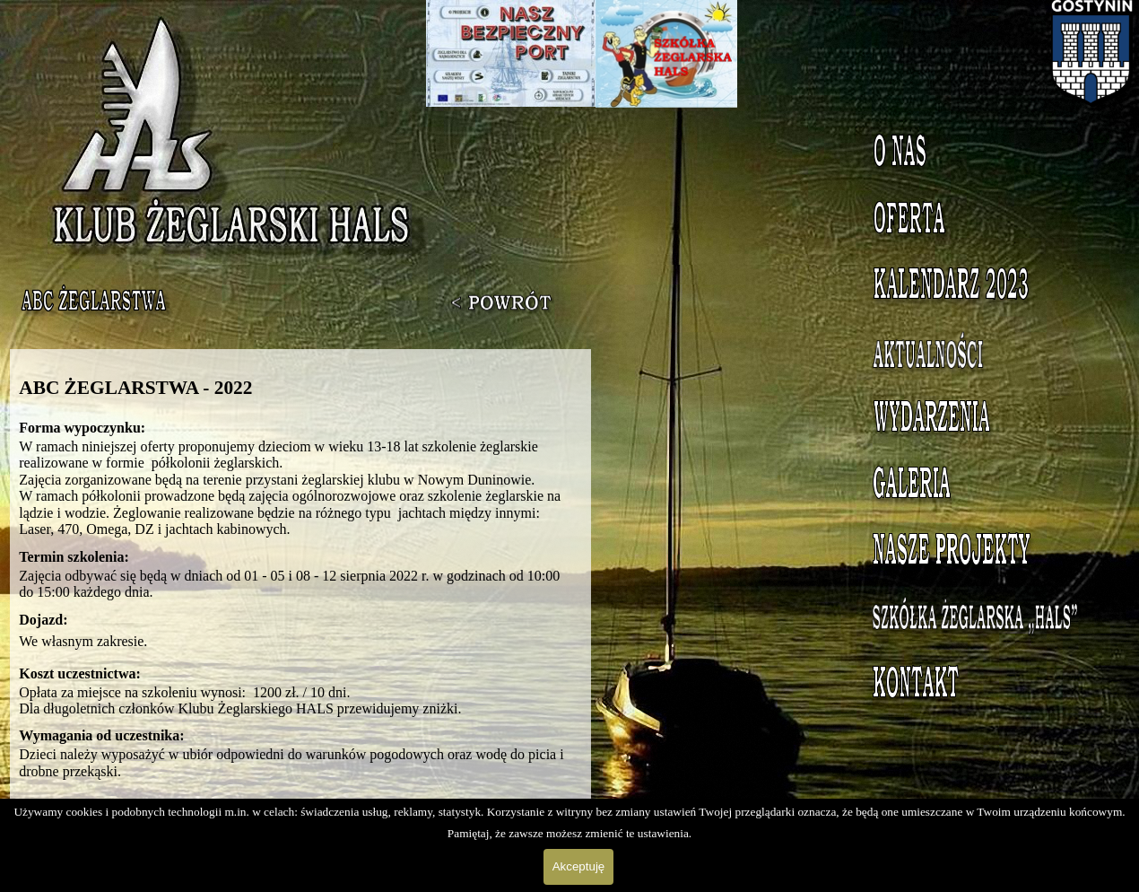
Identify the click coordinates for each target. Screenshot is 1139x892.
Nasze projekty (987, 554)
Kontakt (986, 686)
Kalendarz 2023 (986, 288)
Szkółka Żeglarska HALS (987, 629)
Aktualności (986, 354)
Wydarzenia (986, 421)
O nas (986, 155)
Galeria (986, 487)
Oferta (987, 222)
